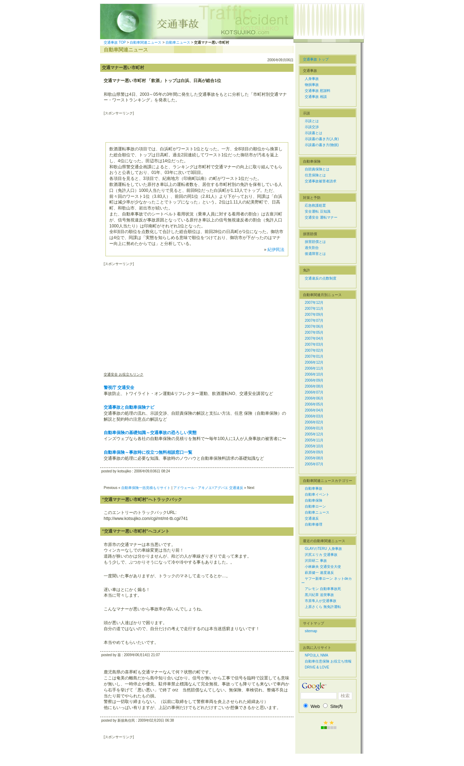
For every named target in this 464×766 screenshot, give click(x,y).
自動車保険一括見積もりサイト (145, 488)
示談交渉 (312, 127)
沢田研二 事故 (316, 561)
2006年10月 (314, 374)
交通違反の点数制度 (320, 278)
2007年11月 (314, 308)
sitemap (311, 631)
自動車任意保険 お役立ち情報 (328, 661)
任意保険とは (315, 175)
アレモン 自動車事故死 (323, 589)
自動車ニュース (178, 42)
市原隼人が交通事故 (320, 601)
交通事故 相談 (316, 97)
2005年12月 (314, 434)
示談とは (312, 121)
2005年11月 (314, 440)
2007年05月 (314, 332)
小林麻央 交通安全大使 (323, 567)
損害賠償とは (315, 242)
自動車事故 (313, 488)
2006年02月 (314, 422)
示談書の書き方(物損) (322, 145)
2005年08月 (314, 458)
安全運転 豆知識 (317, 211)
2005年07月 (314, 464)
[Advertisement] (186, 126)
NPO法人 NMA (316, 655)
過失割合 (312, 248)
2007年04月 (314, 338)
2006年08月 (314, 386)
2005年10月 (314, 446)
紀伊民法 (276, 249)
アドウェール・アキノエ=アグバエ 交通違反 (208, 488)
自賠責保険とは (317, 169)
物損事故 (312, 85)
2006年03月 (314, 416)
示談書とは (313, 133)
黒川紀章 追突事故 (319, 595)
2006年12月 (314, 362)
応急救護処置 (315, 205)
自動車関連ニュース (145, 42)
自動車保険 (313, 500)
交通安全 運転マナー (321, 217)
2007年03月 (314, 344)
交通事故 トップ (316, 59)
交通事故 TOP (115, 42)
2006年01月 (314, 428)
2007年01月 (314, 356)
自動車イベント (317, 494)
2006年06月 (314, 398)
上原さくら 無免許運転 (323, 607)
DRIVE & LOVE (317, 667)
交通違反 (312, 518)
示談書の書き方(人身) (322, 139)
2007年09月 (314, 314)
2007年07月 (314, 320)
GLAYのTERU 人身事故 (323, 549)
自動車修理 (313, 524)
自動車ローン (315, 506)
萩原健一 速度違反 (319, 572)
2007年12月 (314, 302)
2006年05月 (314, 404)
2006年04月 (314, 410)
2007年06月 (314, 326)
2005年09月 (314, 452)
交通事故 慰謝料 (317, 91)
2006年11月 (314, 368)
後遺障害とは (315, 254)
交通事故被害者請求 (320, 181)
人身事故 (312, 79)
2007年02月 (314, 350)
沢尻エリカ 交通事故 (321, 555)
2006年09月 (314, 380)
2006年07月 (314, 392)
